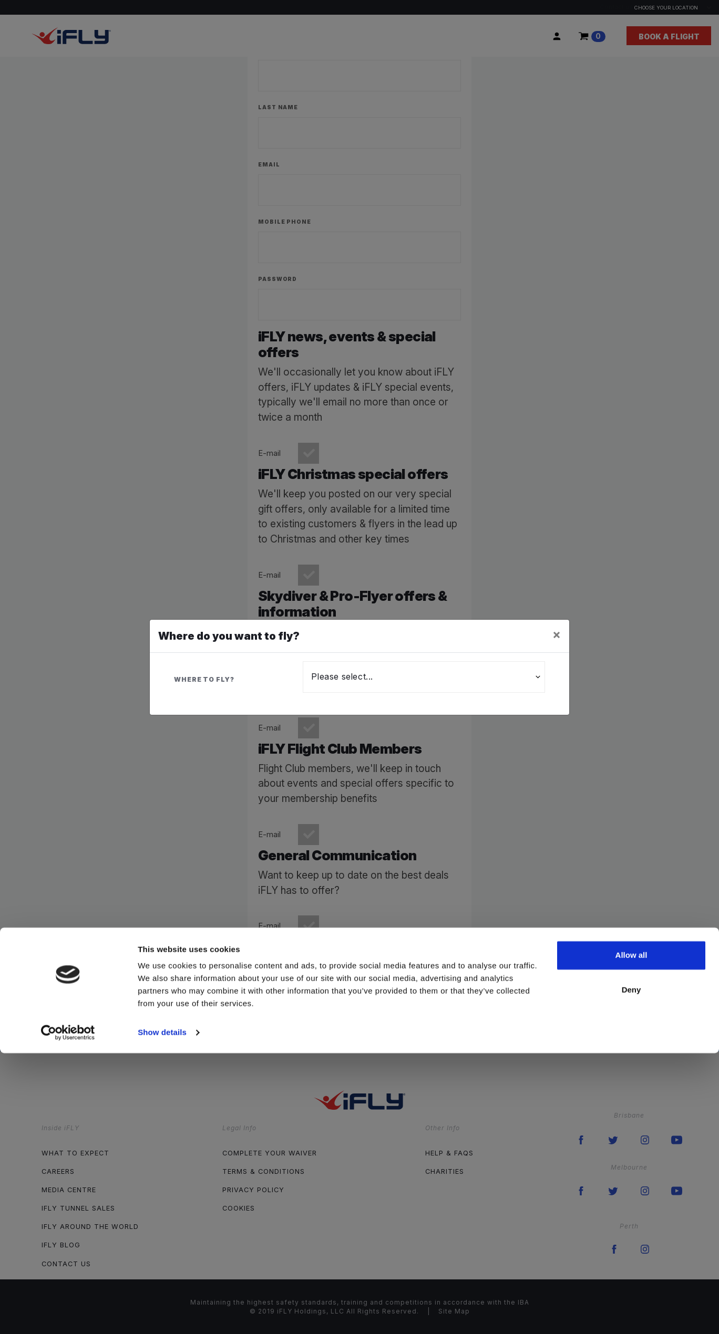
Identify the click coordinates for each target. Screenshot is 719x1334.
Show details (162, 1313)
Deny (631, 1270)
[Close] (556, 634)
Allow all (631, 1236)
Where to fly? (204, 679)
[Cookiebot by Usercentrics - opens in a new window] (68, 1313)
